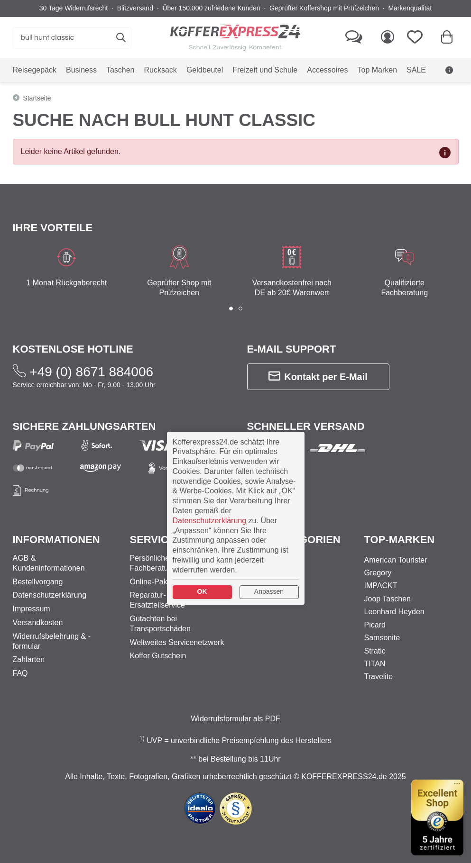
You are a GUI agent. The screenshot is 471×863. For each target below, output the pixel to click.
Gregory (378, 573)
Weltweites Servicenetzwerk (177, 642)
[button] (231, 308)
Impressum (31, 609)
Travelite (378, 676)
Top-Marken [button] (399, 539)
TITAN (375, 664)
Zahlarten (29, 659)
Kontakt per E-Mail (318, 376)
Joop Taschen (387, 599)
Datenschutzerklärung (50, 595)
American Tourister (395, 560)
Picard (375, 625)
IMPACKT (380, 585)
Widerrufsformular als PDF (235, 719)
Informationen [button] (56, 539)
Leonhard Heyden (394, 612)
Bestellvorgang (38, 582)
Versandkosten (38, 622)
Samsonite (382, 638)
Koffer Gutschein (158, 656)
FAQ (20, 673)
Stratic (375, 651)
